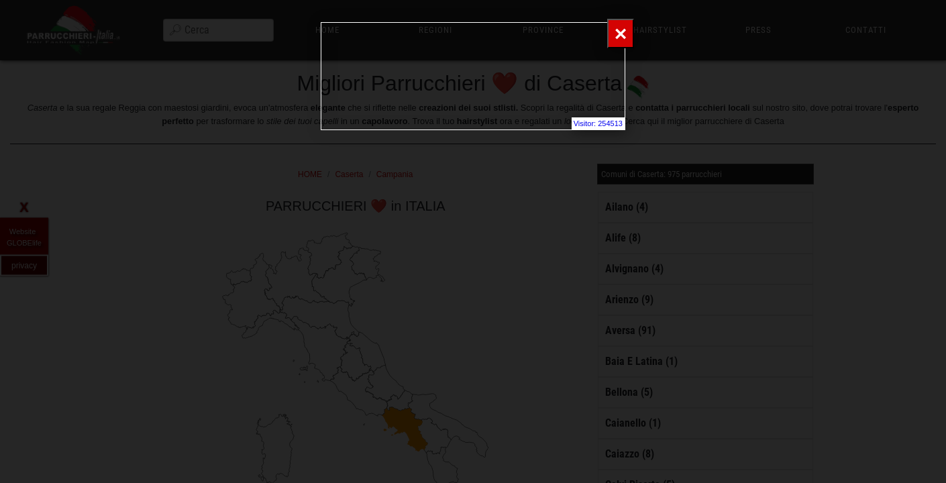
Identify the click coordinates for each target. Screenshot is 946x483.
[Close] (620, 33)
